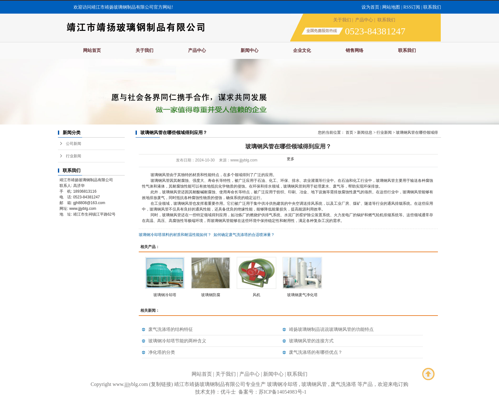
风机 (256, 295)
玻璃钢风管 (314, 384)
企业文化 (302, 50)
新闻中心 (249, 50)
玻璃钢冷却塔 (164, 295)
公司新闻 (73, 143)
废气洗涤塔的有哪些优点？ (315, 352)
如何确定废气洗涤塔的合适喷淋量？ (244, 234)
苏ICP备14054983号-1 (282, 392)
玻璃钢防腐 (210, 295)
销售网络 (354, 50)
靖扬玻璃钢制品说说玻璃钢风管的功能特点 (331, 329)
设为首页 (370, 7)
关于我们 (342, 20)
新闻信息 (364, 132)
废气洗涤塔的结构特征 (170, 329)
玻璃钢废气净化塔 (302, 295)
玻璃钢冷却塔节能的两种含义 (177, 340)
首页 (349, 132)
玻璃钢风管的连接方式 (311, 340)
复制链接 (161, 384)
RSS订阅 (411, 7)
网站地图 (391, 7)
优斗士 (228, 392)
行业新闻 (73, 156)
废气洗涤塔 (343, 384)
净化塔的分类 (161, 352)
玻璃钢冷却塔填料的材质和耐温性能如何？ (175, 234)
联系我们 (432, 7)
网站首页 (92, 50)
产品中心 (364, 20)
